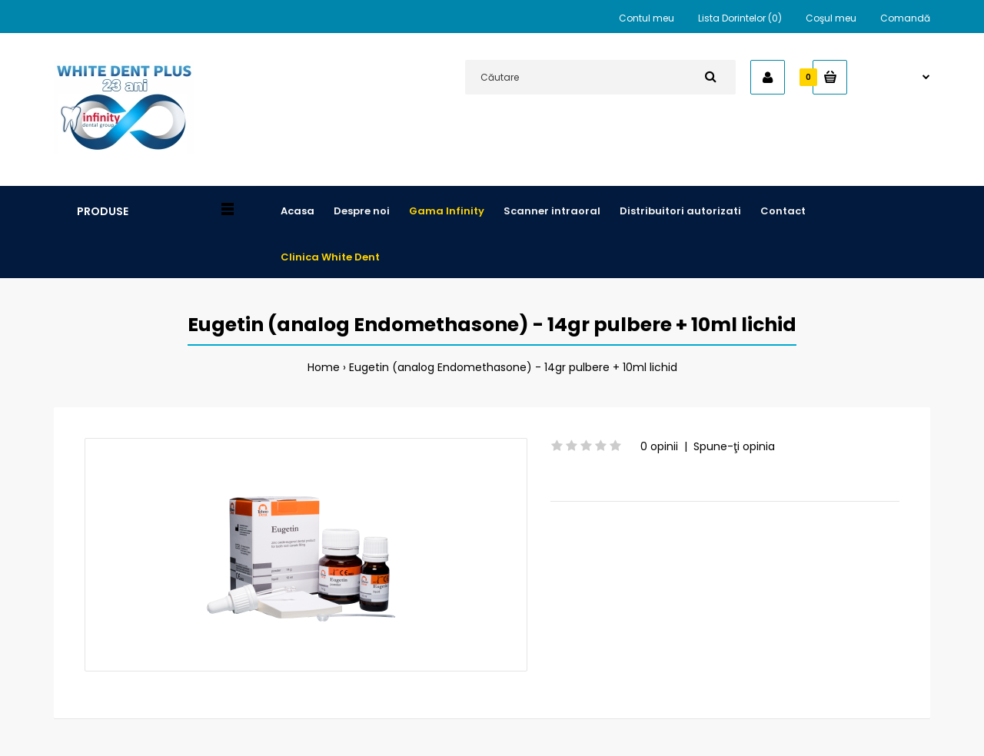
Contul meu (646, 18)
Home (324, 367)
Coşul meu (831, 18)
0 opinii (659, 446)
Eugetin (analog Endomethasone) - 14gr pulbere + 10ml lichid (513, 367)
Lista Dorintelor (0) (740, 18)
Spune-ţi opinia (734, 446)
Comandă (905, 18)
